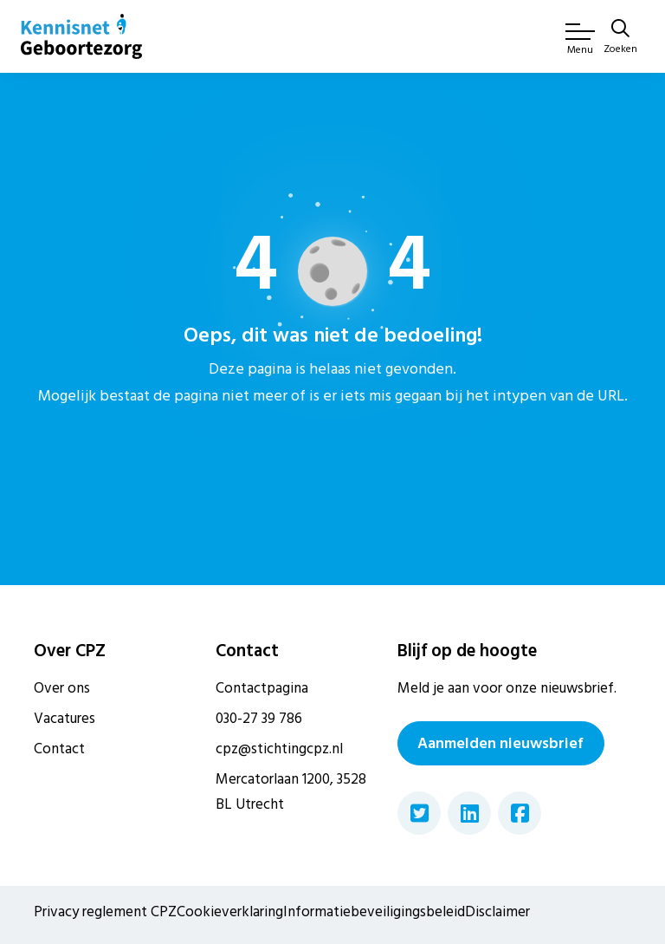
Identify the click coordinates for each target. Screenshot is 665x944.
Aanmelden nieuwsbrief (500, 743)
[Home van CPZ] (81, 36)
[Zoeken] (620, 38)
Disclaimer (497, 912)
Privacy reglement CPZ (105, 912)
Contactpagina (262, 688)
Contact (59, 749)
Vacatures (64, 718)
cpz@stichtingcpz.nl (279, 749)
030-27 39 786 (259, 718)
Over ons (62, 688)
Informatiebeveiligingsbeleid (374, 912)
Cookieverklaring (230, 912)
